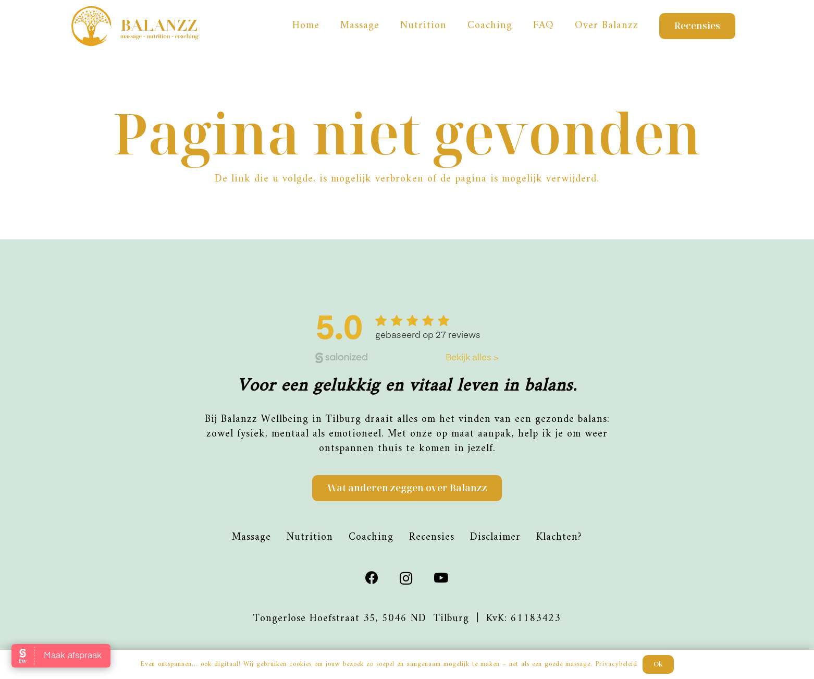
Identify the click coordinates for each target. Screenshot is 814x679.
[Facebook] (372, 577)
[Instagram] (406, 578)
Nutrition (310, 537)
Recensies (431, 537)
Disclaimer (495, 537)
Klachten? (559, 537)
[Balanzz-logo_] (136, 26)
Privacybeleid (616, 664)
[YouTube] (441, 577)
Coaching (371, 537)
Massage (251, 537)
